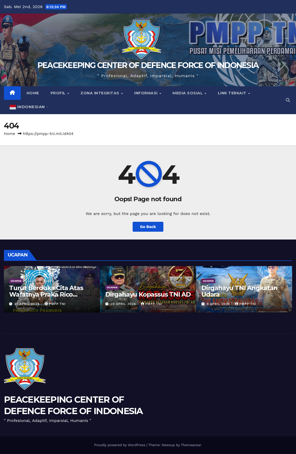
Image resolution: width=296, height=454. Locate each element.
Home (33, 93)
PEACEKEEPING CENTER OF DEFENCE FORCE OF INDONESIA (148, 65)
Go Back (148, 226)
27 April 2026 (27, 304)
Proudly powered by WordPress (120, 445)
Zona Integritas (100, 93)
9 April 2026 (219, 304)
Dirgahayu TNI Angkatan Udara (239, 291)
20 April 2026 (123, 304)
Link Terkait (233, 93)
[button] (288, 100)
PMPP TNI (55, 304)
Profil (59, 93)
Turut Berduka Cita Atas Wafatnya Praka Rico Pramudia (46, 294)
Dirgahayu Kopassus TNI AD (148, 294)
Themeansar (191, 445)
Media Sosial (188, 93)
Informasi (146, 93)
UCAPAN (16, 280)
